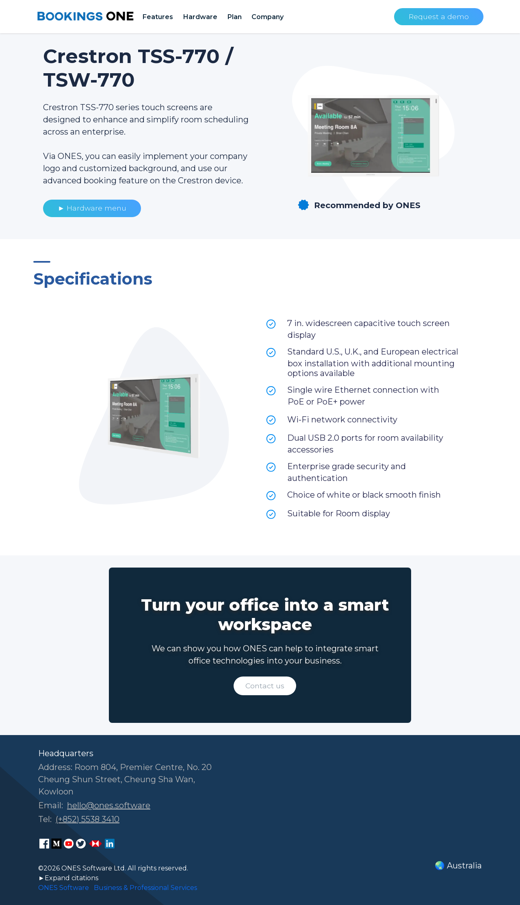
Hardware (200, 17)
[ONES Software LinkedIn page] (110, 844)
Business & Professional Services (145, 888)
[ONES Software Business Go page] (95, 844)
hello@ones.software (108, 805)
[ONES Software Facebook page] (44, 844)
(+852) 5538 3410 (87, 819)
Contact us (264, 685)
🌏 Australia (458, 865)
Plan (234, 17)
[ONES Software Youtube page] (69, 844)
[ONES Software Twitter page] (81, 844)
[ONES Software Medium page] (56, 844)
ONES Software (63, 888)
